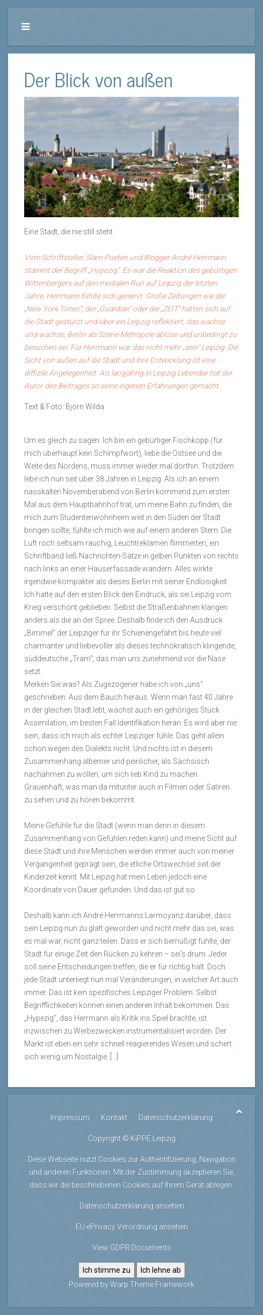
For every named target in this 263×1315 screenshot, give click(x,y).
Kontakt (114, 1117)
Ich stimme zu (106, 1270)
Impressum (70, 1117)
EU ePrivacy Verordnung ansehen (132, 1226)
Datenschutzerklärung (175, 1117)
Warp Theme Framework (152, 1284)
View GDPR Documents (131, 1247)
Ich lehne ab (161, 1270)
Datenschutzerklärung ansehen (131, 1206)
